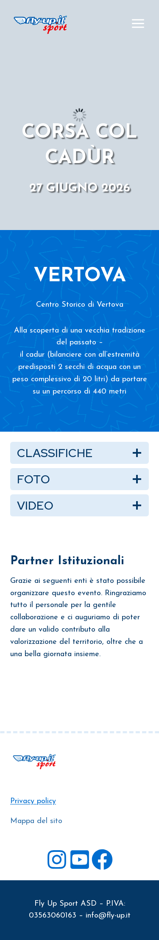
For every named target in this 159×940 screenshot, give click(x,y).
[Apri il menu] (138, 23)
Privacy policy (33, 801)
